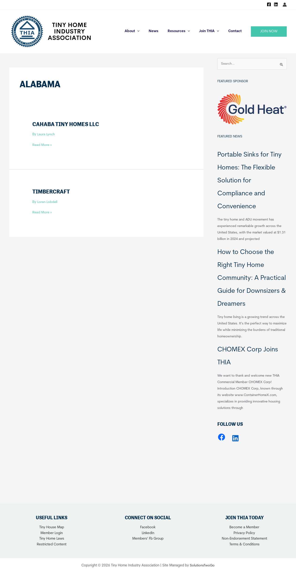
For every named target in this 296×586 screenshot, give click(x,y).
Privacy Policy (244, 533)
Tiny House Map (51, 527)
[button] (269, 31)
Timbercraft (51, 191)
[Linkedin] (276, 4)
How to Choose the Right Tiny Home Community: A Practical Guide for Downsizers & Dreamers (251, 278)
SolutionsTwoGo (202, 565)
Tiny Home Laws (51, 539)
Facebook (148, 527)
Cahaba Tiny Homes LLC (66, 124)
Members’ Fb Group (147, 539)
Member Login (51, 533)
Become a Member (244, 527)
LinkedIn (148, 533)
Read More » (42, 145)
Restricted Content (51, 544)
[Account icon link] (285, 5)
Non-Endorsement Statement (244, 539)
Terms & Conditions (244, 544)
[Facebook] (269, 4)
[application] (147, 31)
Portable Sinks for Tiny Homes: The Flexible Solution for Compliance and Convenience (249, 181)
